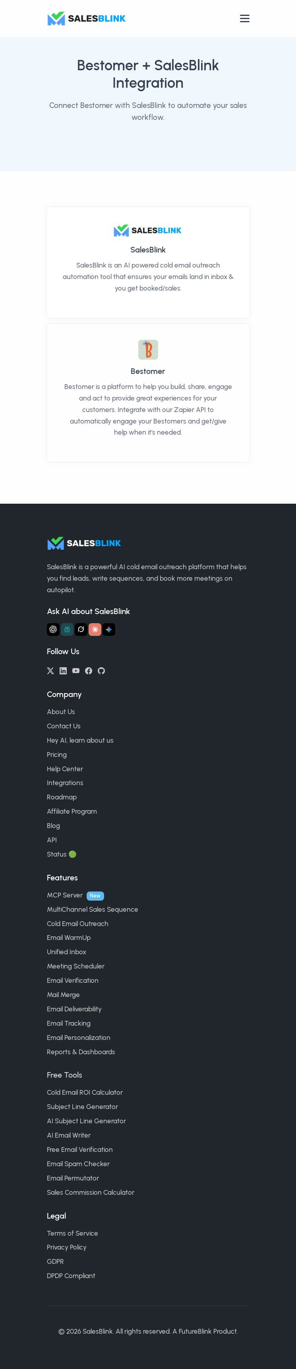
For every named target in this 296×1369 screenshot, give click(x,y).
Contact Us (64, 726)
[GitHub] (101, 670)
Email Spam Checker (78, 1164)
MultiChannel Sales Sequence (92, 909)
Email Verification (73, 980)
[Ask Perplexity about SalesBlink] (67, 629)
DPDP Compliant (71, 1276)
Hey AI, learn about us (80, 740)
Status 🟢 (62, 854)
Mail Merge (63, 995)
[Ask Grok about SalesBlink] (81, 629)
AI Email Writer (69, 1135)
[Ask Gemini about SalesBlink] (109, 629)
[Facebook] (88, 670)
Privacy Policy (67, 1247)
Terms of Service (72, 1233)
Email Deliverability (74, 1009)
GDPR (55, 1261)
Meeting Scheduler (75, 966)
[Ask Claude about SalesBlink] (95, 629)
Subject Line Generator (82, 1107)
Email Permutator (73, 1178)
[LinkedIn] (63, 670)
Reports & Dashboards (81, 1052)
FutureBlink (195, 1331)
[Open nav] (245, 18)
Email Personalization (78, 1038)
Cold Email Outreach (77, 924)
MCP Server (65, 895)
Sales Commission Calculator (90, 1192)
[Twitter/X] (50, 670)
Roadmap (62, 797)
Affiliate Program (72, 811)
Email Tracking (69, 1023)
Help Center (65, 769)
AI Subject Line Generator (86, 1121)
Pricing (57, 755)
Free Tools (64, 1075)
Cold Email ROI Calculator (85, 1092)
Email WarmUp (69, 938)
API (52, 840)
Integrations (65, 783)
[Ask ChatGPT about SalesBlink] (53, 629)
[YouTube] (75, 670)
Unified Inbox (66, 952)
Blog (53, 826)
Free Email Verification (80, 1149)
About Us (61, 712)
